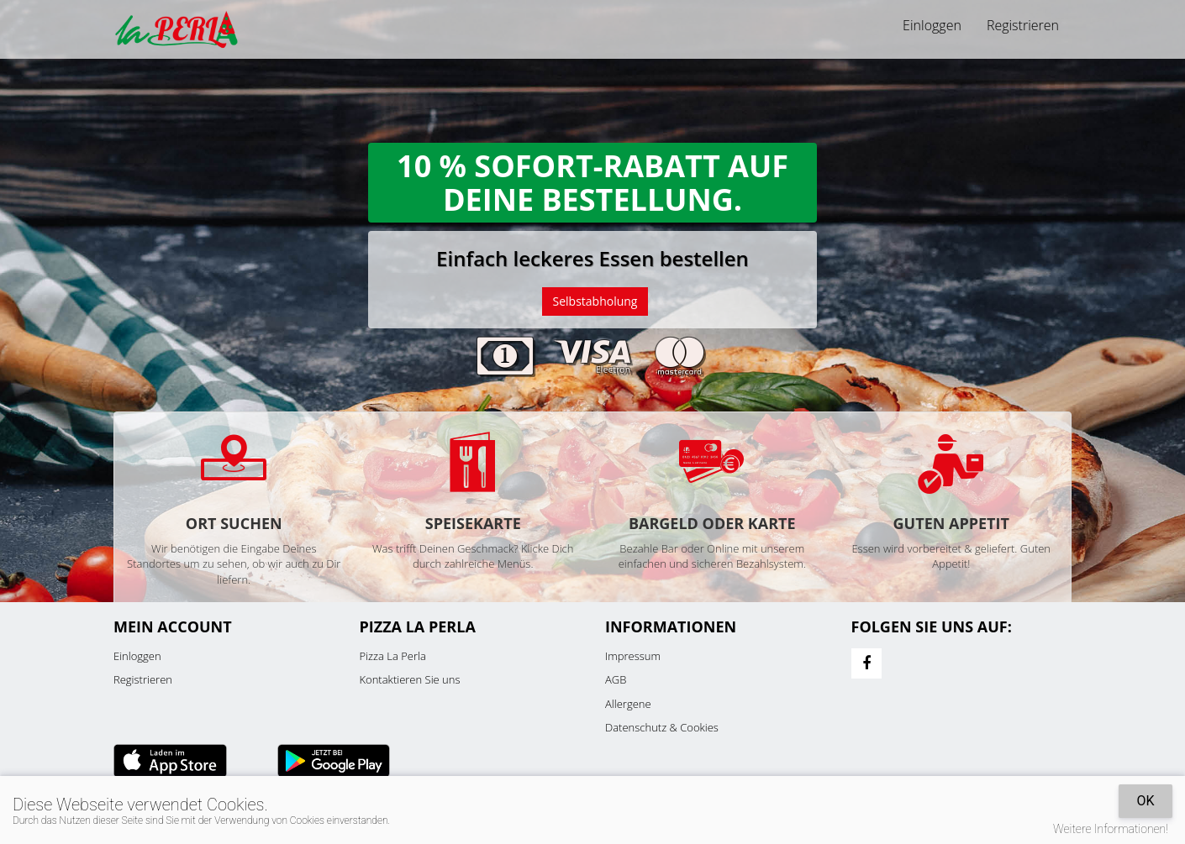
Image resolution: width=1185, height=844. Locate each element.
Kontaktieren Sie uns (410, 679)
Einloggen (932, 25)
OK (1145, 801)
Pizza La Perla (393, 655)
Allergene (628, 703)
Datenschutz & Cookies (662, 727)
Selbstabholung (595, 301)
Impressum (633, 655)
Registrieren (1023, 25)
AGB (615, 679)
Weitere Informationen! (1110, 829)
